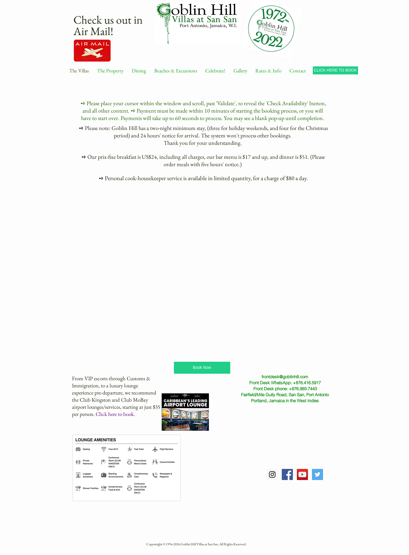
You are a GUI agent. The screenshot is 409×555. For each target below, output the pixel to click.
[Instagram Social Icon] (272, 474)
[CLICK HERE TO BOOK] (335, 70)
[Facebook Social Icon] (287, 474)
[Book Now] (202, 368)
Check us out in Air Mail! (108, 25)
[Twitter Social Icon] (317, 474)
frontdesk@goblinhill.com (285, 376)
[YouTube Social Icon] (302, 474)
